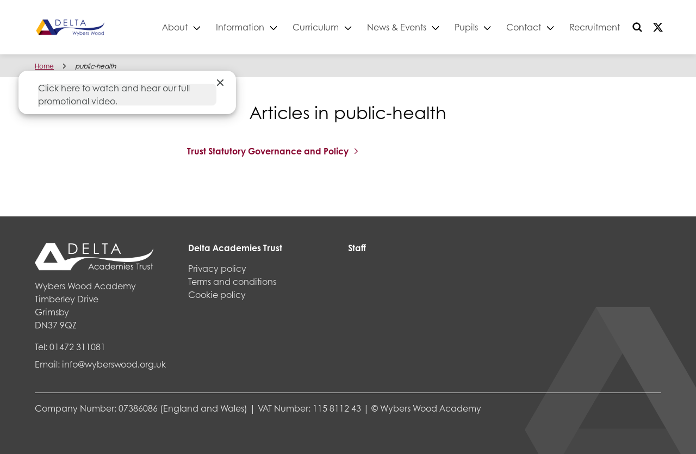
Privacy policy (217, 268)
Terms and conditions (232, 281)
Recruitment (594, 27)
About (175, 27)
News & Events (396, 27)
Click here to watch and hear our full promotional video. (114, 94)
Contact (523, 27)
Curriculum (316, 27)
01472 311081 (77, 346)
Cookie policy (217, 294)
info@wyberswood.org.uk (114, 364)
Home (44, 66)
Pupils (466, 27)
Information (240, 27)
